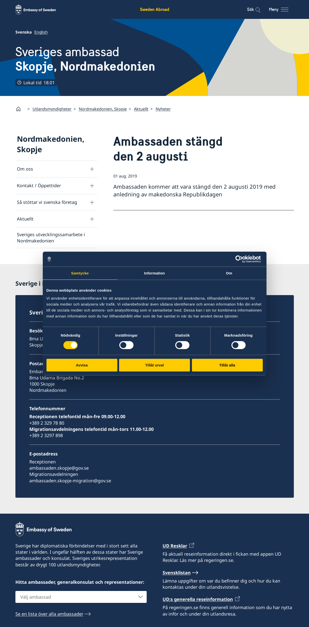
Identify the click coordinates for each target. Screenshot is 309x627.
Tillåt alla (227, 365)
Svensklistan (177, 573)
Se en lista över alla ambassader (49, 614)
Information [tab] (154, 273)
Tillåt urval (154, 365)
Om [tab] (229, 273)
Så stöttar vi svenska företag (47, 202)
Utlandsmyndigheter (52, 109)
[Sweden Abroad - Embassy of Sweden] (40, 9)
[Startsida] (20, 109)
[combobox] (81, 597)
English (41, 32)
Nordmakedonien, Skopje (103, 109)
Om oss (25, 169)
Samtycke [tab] (80, 273)
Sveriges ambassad (85, 59)
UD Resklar (175, 546)
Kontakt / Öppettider (39, 185)
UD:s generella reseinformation (198, 599)
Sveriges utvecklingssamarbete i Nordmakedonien (51, 237)
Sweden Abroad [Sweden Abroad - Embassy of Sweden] (154, 9)
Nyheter (163, 109)
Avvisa (82, 365)
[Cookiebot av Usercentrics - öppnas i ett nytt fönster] (241, 259)
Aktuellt (141, 109)
